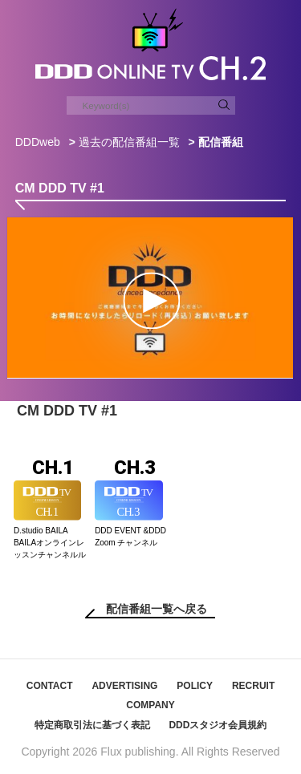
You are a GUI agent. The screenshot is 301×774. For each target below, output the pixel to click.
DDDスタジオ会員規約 (217, 725)
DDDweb (37, 142)
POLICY (195, 685)
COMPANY (150, 705)
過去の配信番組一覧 (129, 142)
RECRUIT (253, 685)
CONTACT (49, 685)
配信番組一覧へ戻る (156, 608)
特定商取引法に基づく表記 (92, 725)
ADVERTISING (124, 685)
